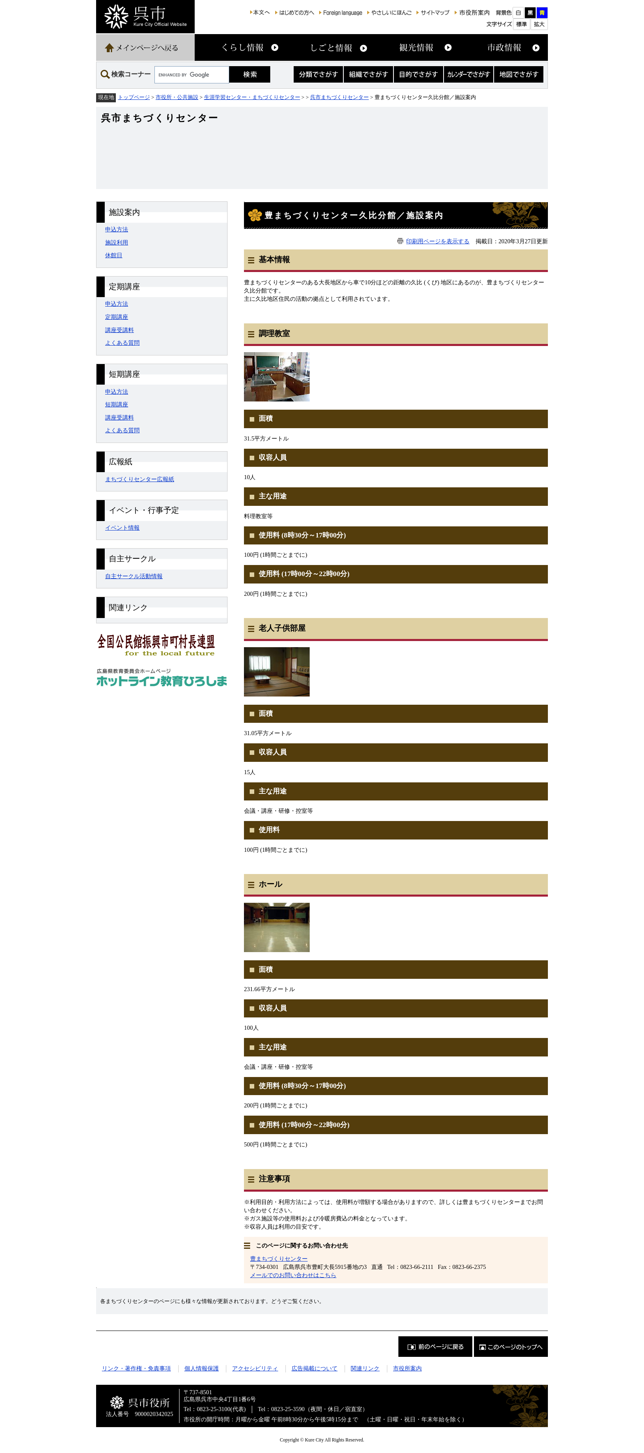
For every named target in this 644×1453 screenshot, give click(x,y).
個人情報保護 (201, 1368)
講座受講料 (119, 330)
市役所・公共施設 (177, 97)
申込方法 (116, 229)
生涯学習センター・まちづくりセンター (252, 97)
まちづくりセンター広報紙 (139, 479)
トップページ (134, 97)
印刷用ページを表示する (437, 241)
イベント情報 (122, 527)
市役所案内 (407, 1368)
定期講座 (116, 317)
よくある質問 (122, 342)
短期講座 (116, 404)
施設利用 (116, 242)
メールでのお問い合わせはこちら (293, 1275)
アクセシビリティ (255, 1368)
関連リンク (365, 1368)
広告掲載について (315, 1368)
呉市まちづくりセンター (339, 97)
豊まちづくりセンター (279, 1258)
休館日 (113, 255)
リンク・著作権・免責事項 (136, 1368)
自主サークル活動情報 (134, 576)
